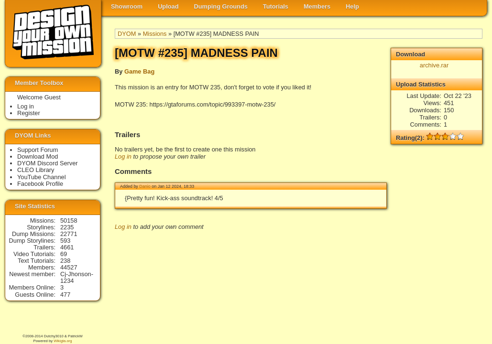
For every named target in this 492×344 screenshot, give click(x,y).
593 (65, 240)
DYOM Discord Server (47, 163)
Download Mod (37, 156)
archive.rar (434, 65)
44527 (68, 267)
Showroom (126, 6)
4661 (67, 247)
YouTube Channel (41, 177)
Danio (144, 186)
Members (317, 6)
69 (63, 254)
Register (28, 113)
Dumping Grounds (221, 6)
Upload (168, 6)
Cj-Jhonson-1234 (76, 277)
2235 (67, 227)
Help (352, 6)
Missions (155, 33)
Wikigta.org (63, 341)
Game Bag (139, 71)
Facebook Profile (40, 183)
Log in (123, 156)
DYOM (127, 33)
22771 (68, 233)
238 (65, 260)
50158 (68, 220)
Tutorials (275, 6)
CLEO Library (36, 169)
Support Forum (37, 149)
